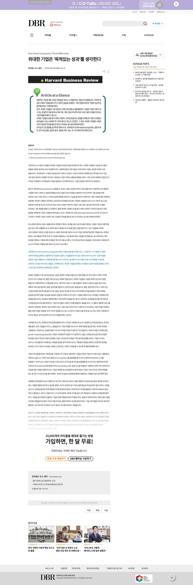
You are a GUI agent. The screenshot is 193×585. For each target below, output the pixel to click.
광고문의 (145, 568)
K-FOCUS (149, 35)
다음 (106, 510)
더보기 (104, 71)
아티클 (48, 35)
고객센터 (151, 12)
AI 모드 (158, 23)
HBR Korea (161, 12)
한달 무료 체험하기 (56, 458)
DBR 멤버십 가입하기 (80, 458)
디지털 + (73, 35)
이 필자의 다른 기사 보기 (40, 488)
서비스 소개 (49, 568)
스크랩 (108, 72)
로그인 (135, 12)
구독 (124, 35)
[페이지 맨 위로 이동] (172, 578)
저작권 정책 (76, 568)
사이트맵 (131, 568)
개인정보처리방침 (92, 568)
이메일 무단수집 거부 (114, 568)
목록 (97, 510)
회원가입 (143, 12)
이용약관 (64, 568)
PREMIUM (98, 35)
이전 (89, 510)
